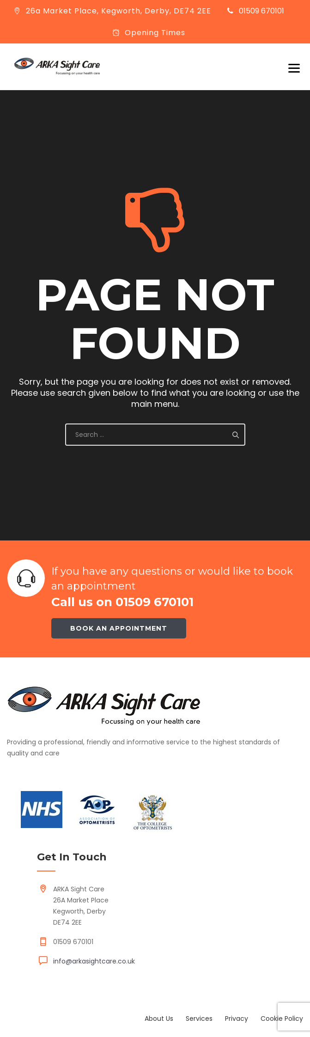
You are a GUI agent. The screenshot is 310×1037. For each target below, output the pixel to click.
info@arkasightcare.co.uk (94, 961)
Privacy (236, 1018)
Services (199, 1018)
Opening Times (155, 32)
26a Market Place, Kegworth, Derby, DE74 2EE (118, 11)
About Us (159, 1018)
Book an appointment (118, 628)
